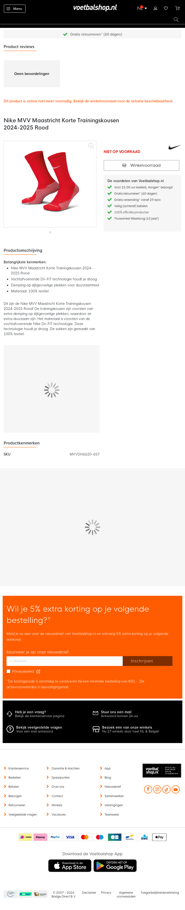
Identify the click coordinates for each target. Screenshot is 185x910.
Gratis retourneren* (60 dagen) (96, 34)
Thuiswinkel (40, 894)
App (108, 768)
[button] (50, 230)
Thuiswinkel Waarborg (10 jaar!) (136, 219)
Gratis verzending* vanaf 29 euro (137, 200)
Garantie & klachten (65, 768)
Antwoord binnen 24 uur (119, 716)
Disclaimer (89, 893)
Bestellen (14, 778)
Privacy (106, 893)
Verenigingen (114, 805)
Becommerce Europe (10, 894)
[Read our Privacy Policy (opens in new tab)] (38, 671)
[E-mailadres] (65, 661)
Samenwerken (114, 796)
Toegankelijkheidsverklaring (160, 893)
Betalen (13, 787)
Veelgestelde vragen (22, 815)
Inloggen (155, 7)
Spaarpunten (61, 778)
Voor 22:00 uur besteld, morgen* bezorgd (143, 187)
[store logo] (92, 7)
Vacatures (59, 815)
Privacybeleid (23, 671)
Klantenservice (18, 768)
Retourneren (16, 805)
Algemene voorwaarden (126, 894)
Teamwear (112, 815)
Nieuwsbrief (113, 787)
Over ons (58, 787)
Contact (57, 796)
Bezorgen (15, 796)
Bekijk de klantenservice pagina (39, 716)
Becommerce (26, 894)
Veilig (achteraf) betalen (131, 206)
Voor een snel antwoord (34, 731)
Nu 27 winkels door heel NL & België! (130, 731)
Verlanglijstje (166, 7)
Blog (108, 778)
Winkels (57, 805)
